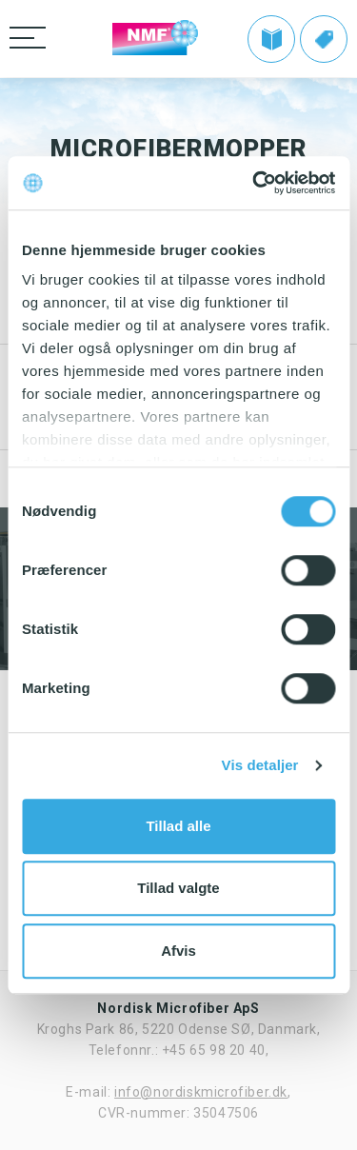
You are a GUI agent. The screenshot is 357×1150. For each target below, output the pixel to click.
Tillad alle (178, 826)
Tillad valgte (178, 888)
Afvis (178, 950)
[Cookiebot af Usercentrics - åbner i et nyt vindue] (254, 182)
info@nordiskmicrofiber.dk (201, 1092)
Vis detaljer (260, 765)
